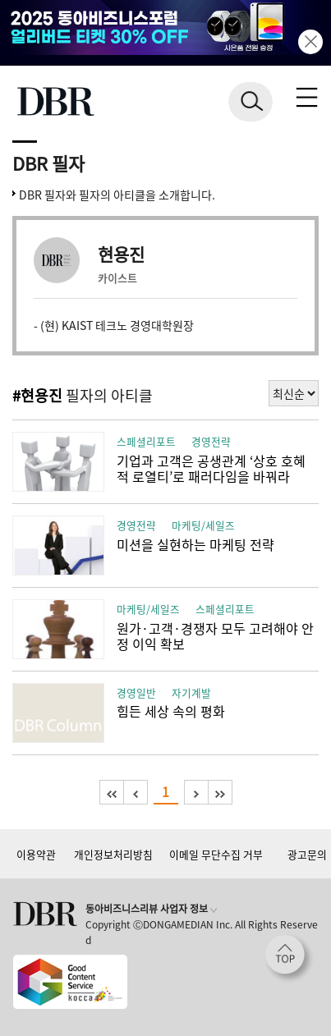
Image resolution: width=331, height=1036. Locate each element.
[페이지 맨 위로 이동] (289, 958)
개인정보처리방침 (113, 854)
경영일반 (136, 692)
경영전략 (211, 441)
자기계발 (191, 692)
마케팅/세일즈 (203, 525)
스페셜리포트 (146, 441)
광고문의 (307, 854)
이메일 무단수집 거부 (216, 854)
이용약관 (36, 854)
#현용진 (37, 395)
